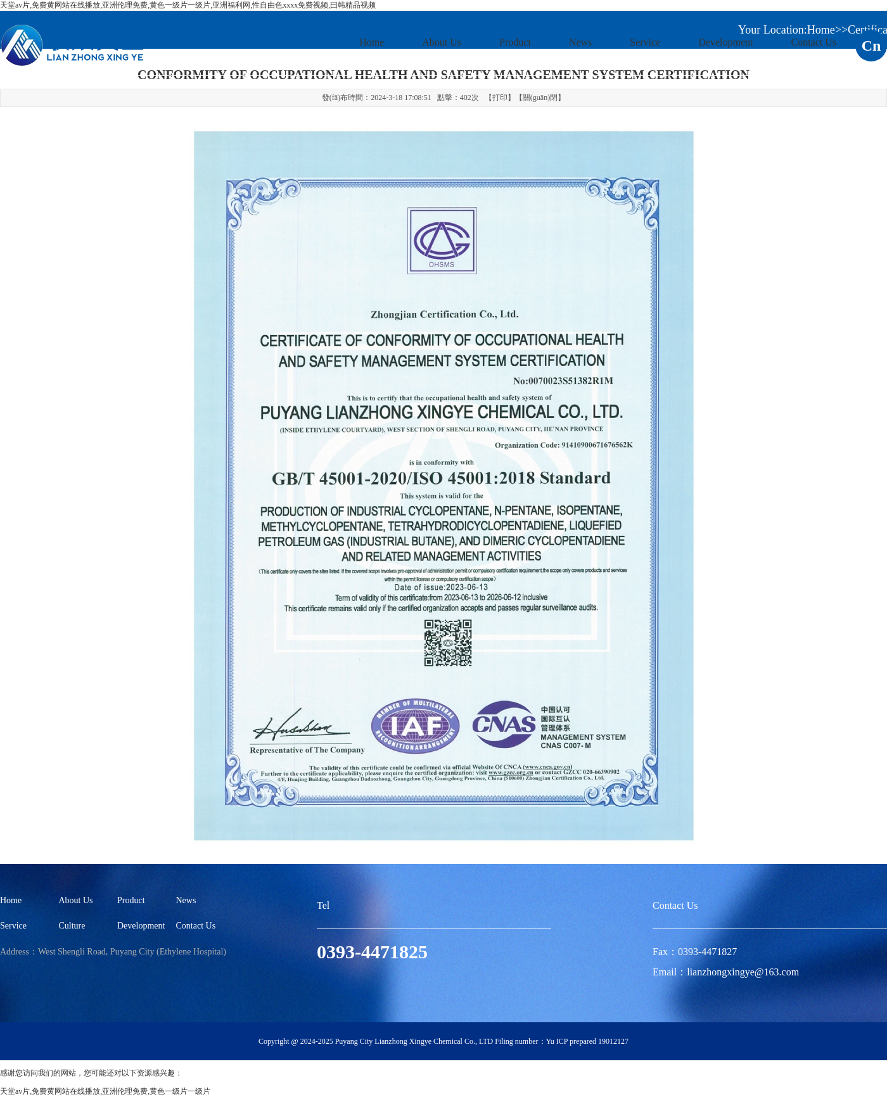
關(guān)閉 (540, 97)
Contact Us (813, 42)
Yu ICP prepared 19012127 (587, 1041)
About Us (441, 42)
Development (725, 42)
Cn (871, 45)
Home (371, 42)
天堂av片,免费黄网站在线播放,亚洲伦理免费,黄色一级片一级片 (105, 1091)
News (580, 42)
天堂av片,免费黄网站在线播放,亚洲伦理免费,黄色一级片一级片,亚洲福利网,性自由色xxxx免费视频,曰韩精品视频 (188, 5)
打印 (499, 97)
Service (645, 42)
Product (515, 42)
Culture (72, 925)
